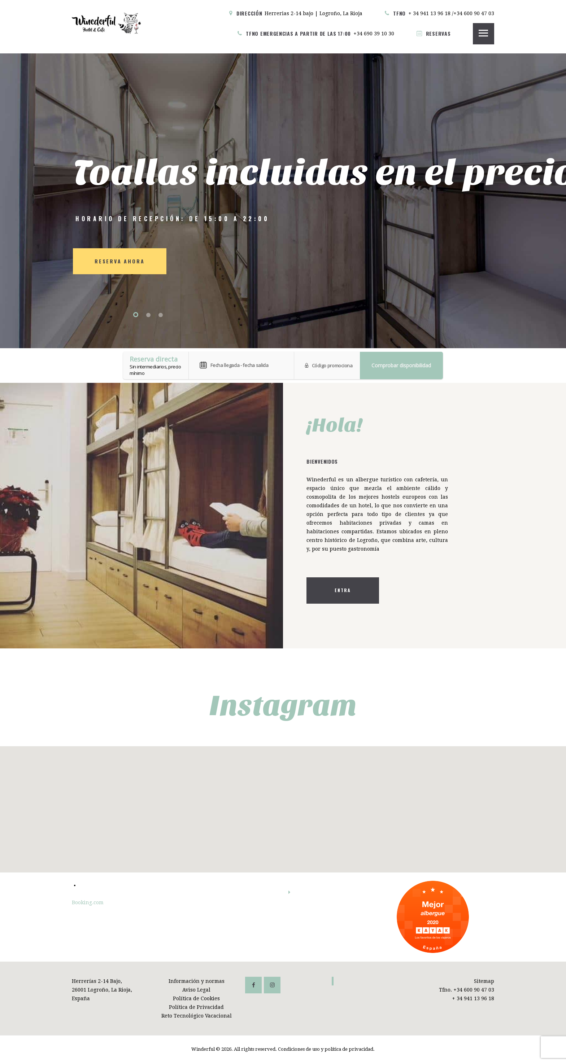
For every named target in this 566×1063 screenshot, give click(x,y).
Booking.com (88, 902)
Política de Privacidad (196, 1007)
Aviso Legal (196, 990)
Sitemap (484, 981)
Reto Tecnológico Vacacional (196, 1016)
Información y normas (197, 981)
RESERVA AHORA (119, 261)
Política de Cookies (196, 998)
